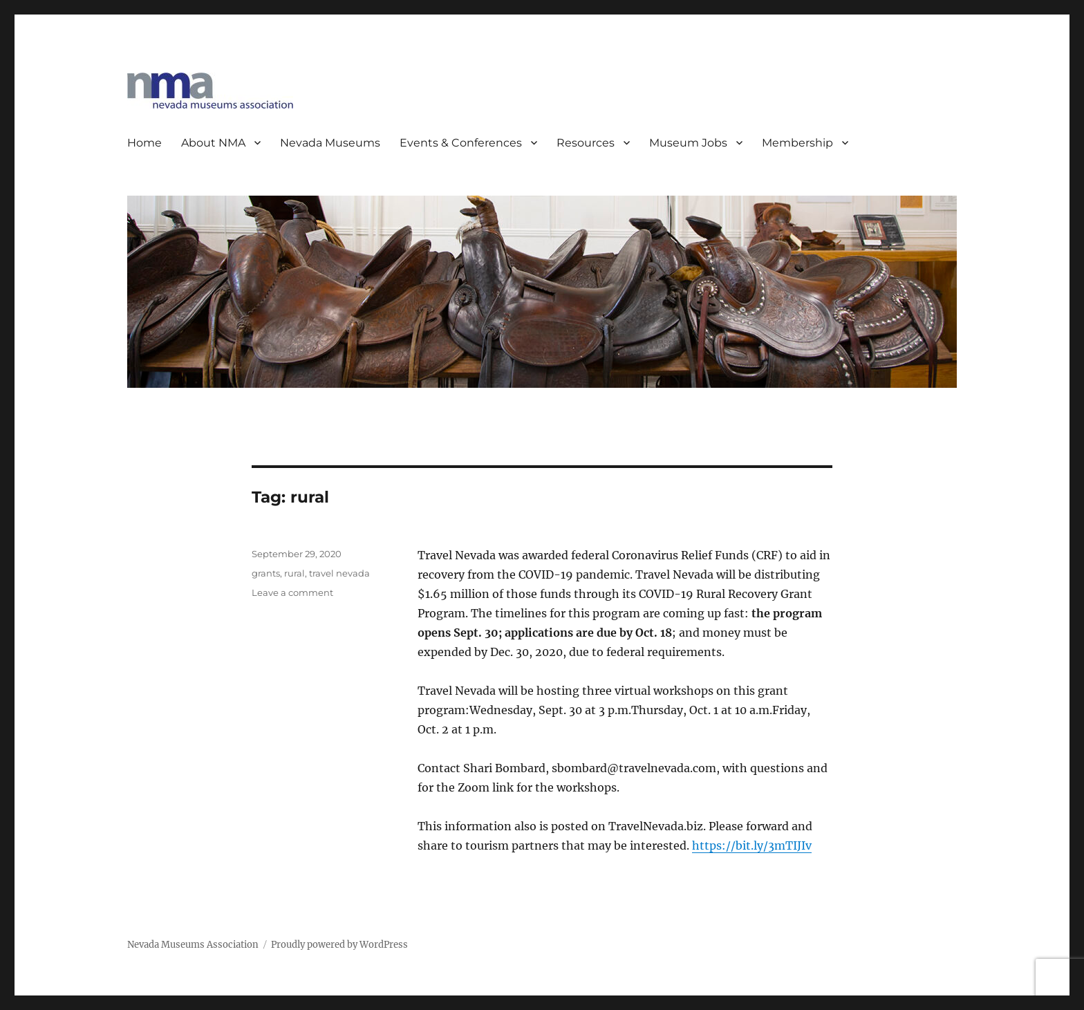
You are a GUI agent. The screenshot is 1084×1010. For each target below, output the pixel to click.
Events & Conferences (461, 142)
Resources (586, 142)
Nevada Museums (330, 142)
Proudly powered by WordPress (339, 945)
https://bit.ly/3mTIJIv (752, 845)
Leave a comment (292, 592)
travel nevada (339, 573)
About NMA (213, 142)
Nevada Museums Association (193, 945)
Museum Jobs (688, 142)
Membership (797, 142)
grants (266, 573)
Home (144, 142)
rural (294, 573)
